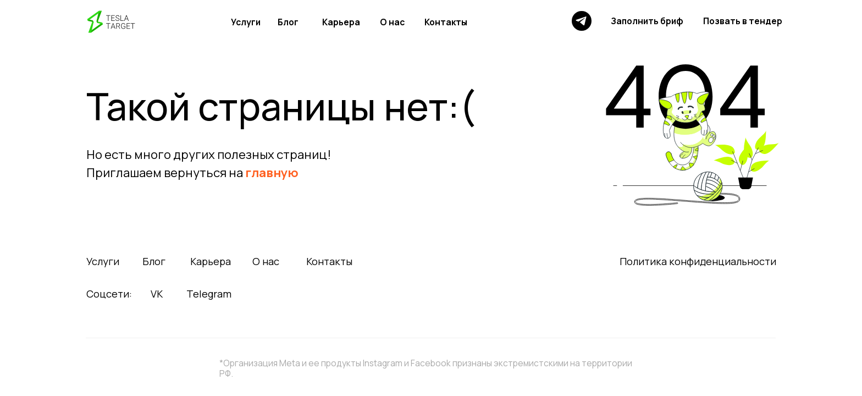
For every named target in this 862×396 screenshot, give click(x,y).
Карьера (341, 22)
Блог (288, 22)
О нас (392, 22)
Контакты (445, 22)
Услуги (246, 22)
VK (157, 293)
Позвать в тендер (742, 21)
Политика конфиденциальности (698, 261)
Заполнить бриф (647, 21)
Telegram (208, 293)
